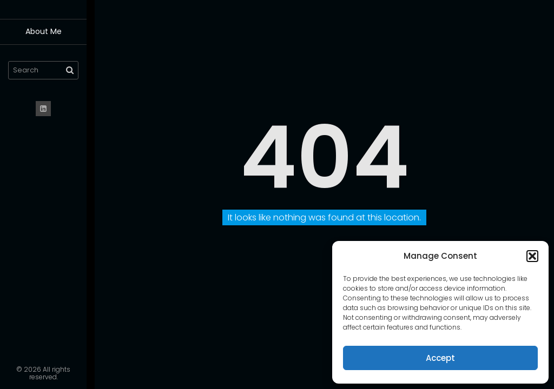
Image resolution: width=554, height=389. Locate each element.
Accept (440, 358)
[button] (532, 256)
